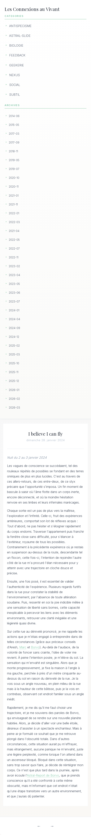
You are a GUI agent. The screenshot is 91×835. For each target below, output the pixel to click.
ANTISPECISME (20, 26)
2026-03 (14, 407)
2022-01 (14, 213)
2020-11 (14, 186)
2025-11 (13, 372)
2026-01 (14, 390)
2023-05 (14, 283)
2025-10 (14, 363)
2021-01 (14, 195)
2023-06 (14, 292)
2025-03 (14, 354)
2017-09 (14, 142)
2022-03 (14, 222)
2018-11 (13, 151)
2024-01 (14, 310)
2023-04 (14, 275)
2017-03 (14, 133)
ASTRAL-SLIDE (20, 36)
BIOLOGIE (16, 45)
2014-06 (14, 116)
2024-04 (14, 319)
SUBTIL (14, 94)
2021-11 (13, 204)
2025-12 (14, 380)
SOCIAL (14, 85)
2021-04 (14, 230)
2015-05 (14, 124)
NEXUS (14, 75)
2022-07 (14, 248)
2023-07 (14, 301)
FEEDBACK (17, 55)
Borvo (35, 647)
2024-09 (14, 328)
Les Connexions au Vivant (32, 9)
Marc (22, 647)
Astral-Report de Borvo (43, 775)
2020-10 (14, 177)
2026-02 (14, 398)
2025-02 (14, 345)
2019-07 (14, 169)
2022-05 (14, 239)
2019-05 (14, 160)
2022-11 (13, 257)
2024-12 (14, 336)
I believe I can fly (45, 434)
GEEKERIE (16, 65)
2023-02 (14, 266)
